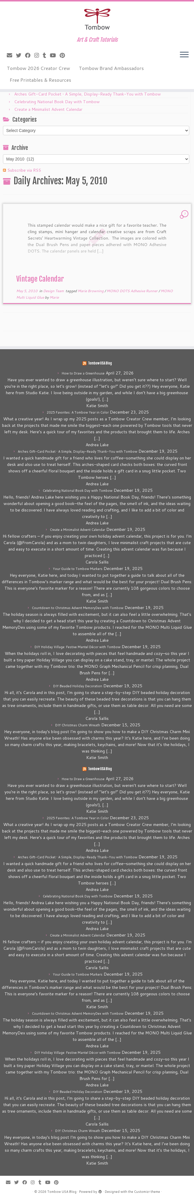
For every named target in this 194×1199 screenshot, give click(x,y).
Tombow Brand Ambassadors (111, 68)
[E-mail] (11, 55)
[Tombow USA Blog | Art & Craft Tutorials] (97, 19)
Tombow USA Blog (100, 363)
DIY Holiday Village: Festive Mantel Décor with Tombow (77, 647)
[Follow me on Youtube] (55, 55)
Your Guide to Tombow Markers (77, 568)
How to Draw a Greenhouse (83, 373)
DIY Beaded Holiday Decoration (77, 686)
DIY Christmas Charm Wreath (77, 725)
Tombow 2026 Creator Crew (38, 68)
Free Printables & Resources (40, 79)
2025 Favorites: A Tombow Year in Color (78, 412)
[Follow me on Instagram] (38, 55)
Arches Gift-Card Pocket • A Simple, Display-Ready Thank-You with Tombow (87, 94)
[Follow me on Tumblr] (46, 55)
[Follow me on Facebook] (29, 55)
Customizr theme (147, 1191)
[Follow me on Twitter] (20, 55)
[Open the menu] (184, 55)
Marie (54, 297)
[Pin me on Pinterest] (64, 55)
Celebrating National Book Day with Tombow (57, 102)
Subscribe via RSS (24, 170)
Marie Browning (91, 290)
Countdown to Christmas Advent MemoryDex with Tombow (77, 608)
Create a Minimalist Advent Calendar (48, 109)
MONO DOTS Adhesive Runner (133, 290)
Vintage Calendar (40, 279)
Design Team (54, 290)
